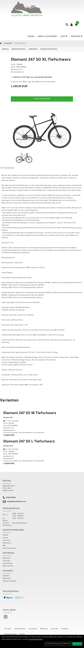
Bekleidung (43, 629)
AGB (4, 546)
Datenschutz (7, 543)
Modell (5, 49)
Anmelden (6, 576)
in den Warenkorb (42, 99)
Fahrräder (8, 44)
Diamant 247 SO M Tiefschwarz (29, 413)
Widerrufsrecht (8, 566)
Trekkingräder (20, 44)
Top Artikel (6, 561)
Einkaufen (76, 37)
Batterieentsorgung (9, 548)
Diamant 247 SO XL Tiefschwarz (41, 60)
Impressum (6, 540)
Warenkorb (6, 558)
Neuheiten (64, 629)
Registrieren (7, 578)
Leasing (30, 37)
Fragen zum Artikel (49, 49)
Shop (63, 37)
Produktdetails (19, 49)
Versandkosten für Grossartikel (43, 82)
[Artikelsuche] (67, 25)
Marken (22, 634)
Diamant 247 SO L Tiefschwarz (29, 442)
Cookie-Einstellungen (53, 644)
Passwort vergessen (9, 581)
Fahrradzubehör (19, 629)
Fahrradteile (33, 629)
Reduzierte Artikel (10, 634)
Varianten (33, 49)
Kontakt (5, 535)
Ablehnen (67, 644)
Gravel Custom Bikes (47, 37)
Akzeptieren (77, 644)
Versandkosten (8, 563)
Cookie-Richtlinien (36, 639)
